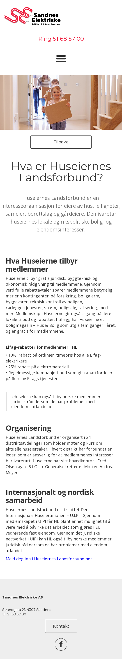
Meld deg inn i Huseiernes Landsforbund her (49, 558)
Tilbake (61, 142)
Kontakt (61, 626)
